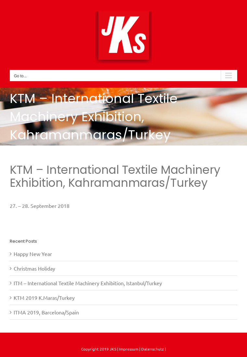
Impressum (128, 348)
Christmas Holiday (34, 268)
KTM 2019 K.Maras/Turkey (44, 297)
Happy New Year (33, 253)
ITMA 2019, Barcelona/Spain (46, 312)
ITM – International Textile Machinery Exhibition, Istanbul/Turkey (88, 283)
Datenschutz (153, 348)
